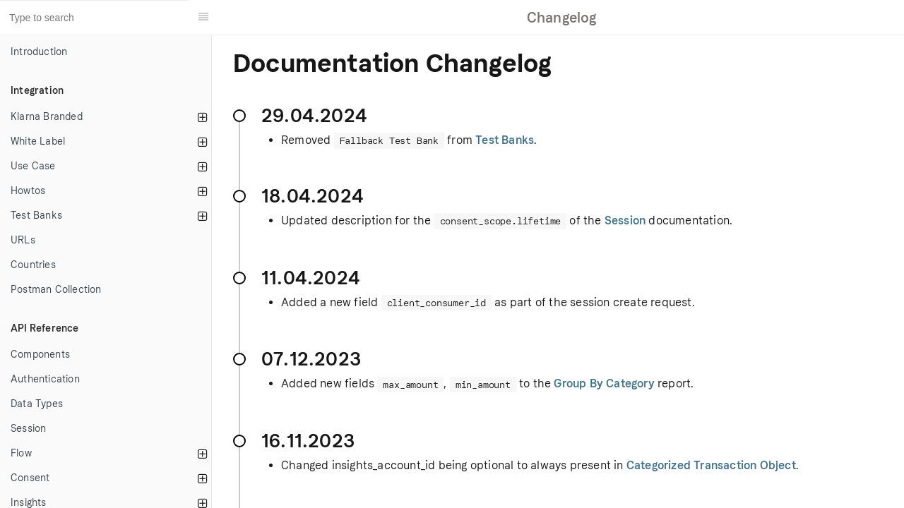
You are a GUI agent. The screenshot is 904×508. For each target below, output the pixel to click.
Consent (30, 478)
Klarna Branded (47, 117)
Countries (33, 265)
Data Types (37, 404)
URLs (23, 240)
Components (40, 355)
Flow (21, 453)
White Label (38, 141)
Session (28, 429)
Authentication (45, 379)
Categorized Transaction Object (711, 465)
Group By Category (604, 383)
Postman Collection (56, 290)
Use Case (33, 166)
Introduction (39, 52)
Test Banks (36, 216)
